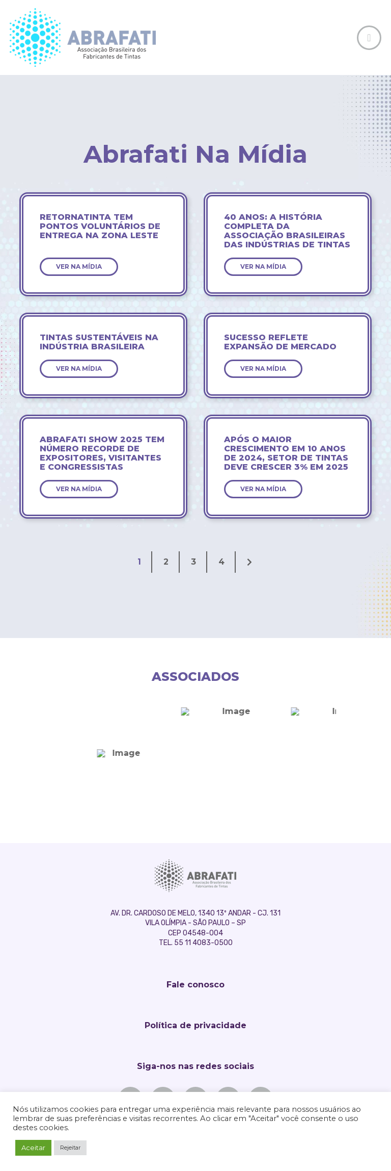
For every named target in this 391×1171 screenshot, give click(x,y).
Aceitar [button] (33, 1147)
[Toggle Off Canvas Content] (369, 38)
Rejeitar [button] (70, 1147)
